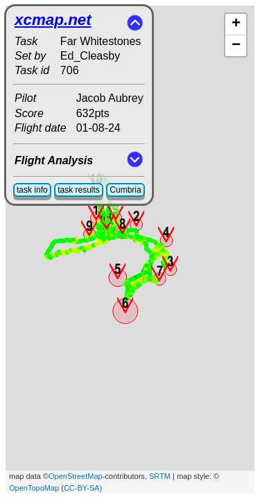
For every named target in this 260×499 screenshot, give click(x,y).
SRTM (160, 476)
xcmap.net (53, 19)
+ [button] (236, 24)
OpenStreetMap (76, 476)
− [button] (236, 45)
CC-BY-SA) (83, 488)
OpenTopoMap (34, 488)
